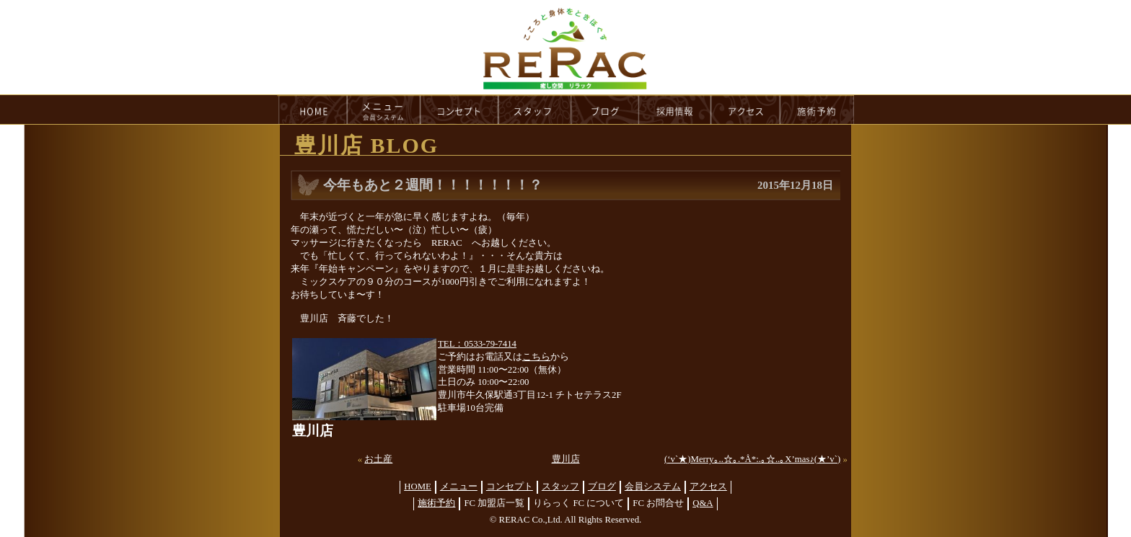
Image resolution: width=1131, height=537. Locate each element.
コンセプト (509, 486)
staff (535, 109)
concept (459, 109)
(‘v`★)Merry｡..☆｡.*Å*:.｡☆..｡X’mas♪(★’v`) (752, 459)
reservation (817, 109)
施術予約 (436, 503)
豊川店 (566, 459)
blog (605, 109)
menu (384, 109)
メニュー (459, 486)
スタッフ (560, 486)
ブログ (602, 486)
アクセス (708, 486)
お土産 (378, 459)
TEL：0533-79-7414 (477, 344)
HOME (312, 109)
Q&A (702, 503)
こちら (536, 357)
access (745, 109)
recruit (675, 109)
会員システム (653, 486)
